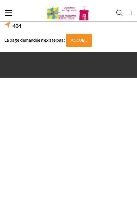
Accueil (79, 40)
